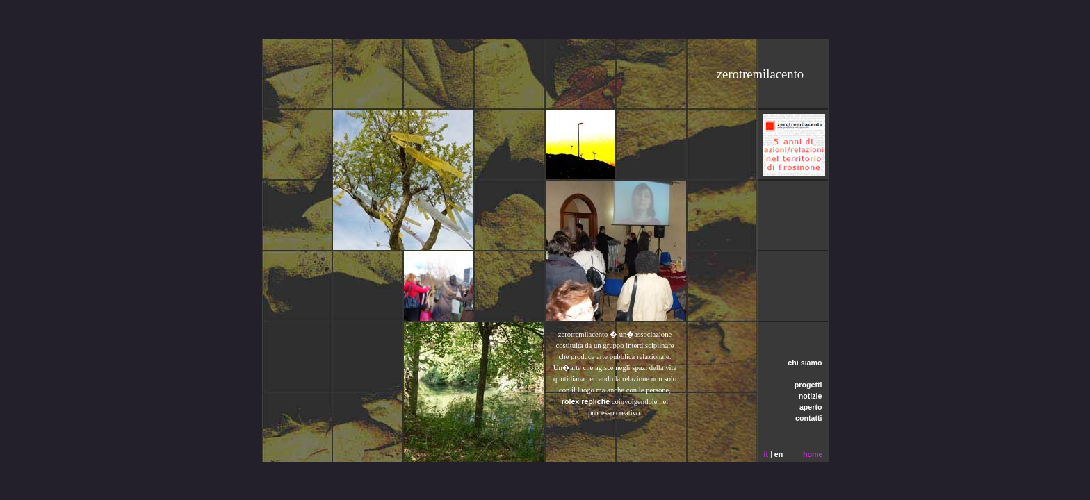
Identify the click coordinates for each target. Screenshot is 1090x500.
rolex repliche (586, 401)
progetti (808, 385)
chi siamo (805, 362)
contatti (808, 418)
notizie (810, 396)
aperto (810, 407)
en (778, 454)
